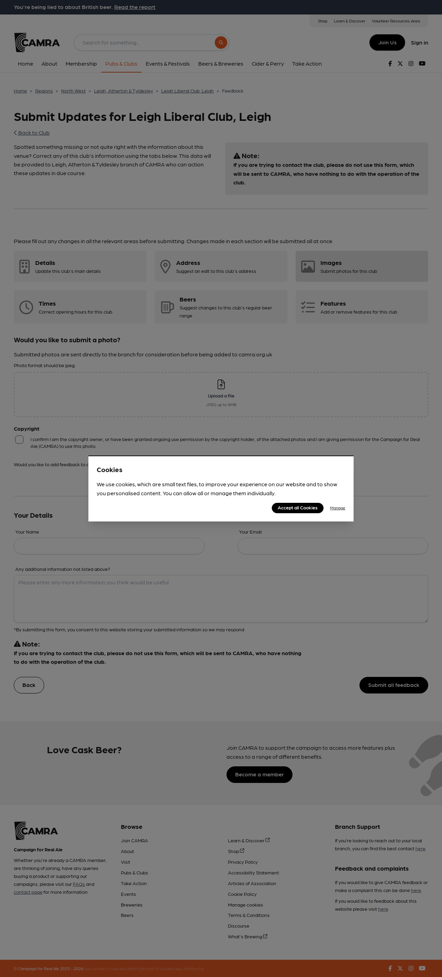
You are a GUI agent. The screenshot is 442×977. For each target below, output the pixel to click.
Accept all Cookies (298, 507)
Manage (337, 507)
